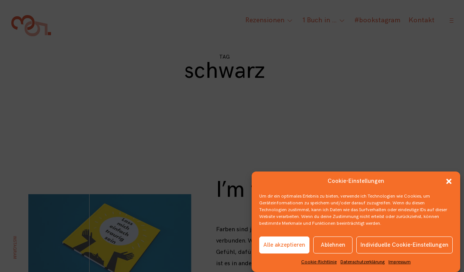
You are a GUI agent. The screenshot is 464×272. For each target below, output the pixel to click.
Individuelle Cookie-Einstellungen (404, 246)
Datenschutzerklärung (362, 264)
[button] (449, 183)
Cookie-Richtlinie (319, 264)
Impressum (399, 264)
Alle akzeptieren (284, 246)
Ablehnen (333, 246)
